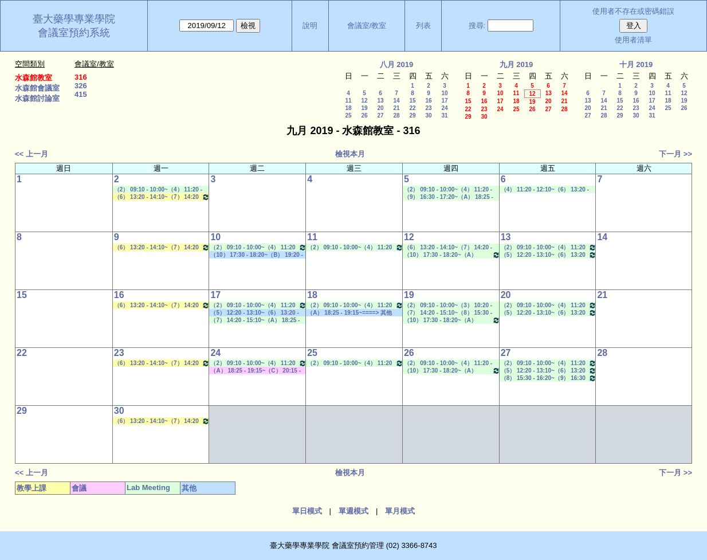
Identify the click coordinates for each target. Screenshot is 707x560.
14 (396, 100)
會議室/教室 (367, 25)
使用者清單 (633, 40)
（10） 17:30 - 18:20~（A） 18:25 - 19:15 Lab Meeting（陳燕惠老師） (452, 255)
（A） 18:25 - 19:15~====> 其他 (349, 313)
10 (444, 93)
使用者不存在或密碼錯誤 (633, 11)
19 (364, 108)
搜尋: (477, 25)
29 (412, 115)
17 (444, 100)
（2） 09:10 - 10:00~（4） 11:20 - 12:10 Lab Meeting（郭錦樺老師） (549, 247)
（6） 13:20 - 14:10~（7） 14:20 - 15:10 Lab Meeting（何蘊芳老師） (449, 247)
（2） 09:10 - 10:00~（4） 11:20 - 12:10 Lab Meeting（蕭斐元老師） (449, 363)
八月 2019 (397, 64)
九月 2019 (516, 64)
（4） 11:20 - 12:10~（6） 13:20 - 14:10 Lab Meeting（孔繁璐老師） (546, 189)
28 (396, 115)
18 (348, 108)
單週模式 (353, 511)
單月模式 (400, 511)
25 (348, 115)
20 (380, 108)
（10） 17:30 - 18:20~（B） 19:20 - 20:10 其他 (256, 255)
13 (380, 100)
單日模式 (307, 511)
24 (444, 108)
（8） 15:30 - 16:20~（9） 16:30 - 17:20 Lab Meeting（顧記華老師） (549, 378)
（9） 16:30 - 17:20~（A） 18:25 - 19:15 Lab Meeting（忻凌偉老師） (449, 197)
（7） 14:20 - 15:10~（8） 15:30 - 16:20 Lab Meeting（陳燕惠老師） (449, 313)
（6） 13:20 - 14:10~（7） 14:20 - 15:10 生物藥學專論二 (162, 197)
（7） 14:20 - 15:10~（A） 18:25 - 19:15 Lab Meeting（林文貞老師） (255, 320)
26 (364, 115)
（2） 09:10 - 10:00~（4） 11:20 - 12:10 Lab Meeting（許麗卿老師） (355, 247)
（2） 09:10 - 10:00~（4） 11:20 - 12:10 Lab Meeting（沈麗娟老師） (258, 247)
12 (364, 100)
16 (428, 100)
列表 (423, 25)
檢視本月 (350, 154)
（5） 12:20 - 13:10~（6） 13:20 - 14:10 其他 (254, 313)
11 (348, 100)
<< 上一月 (31, 154)
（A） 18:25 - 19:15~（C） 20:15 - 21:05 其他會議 (255, 370)
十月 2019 (636, 64)
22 (412, 108)
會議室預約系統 (74, 32)
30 (428, 115)
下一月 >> (675, 154)
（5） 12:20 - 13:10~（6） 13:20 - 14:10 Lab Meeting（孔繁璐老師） (549, 255)
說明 (310, 25)
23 (428, 108)
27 (380, 115)
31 (444, 115)
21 (396, 108)
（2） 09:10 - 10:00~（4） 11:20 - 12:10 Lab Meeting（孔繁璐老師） (159, 189)
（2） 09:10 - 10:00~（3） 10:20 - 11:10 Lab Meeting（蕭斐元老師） (449, 305)
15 (412, 100)
